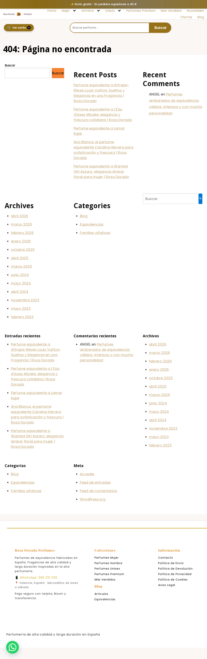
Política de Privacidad (175, 574)
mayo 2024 (21, 283)
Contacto (165, 558)
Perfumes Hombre (108, 563)
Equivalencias (92, 224)
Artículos (101, 594)
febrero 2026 (22, 232)
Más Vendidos (105, 580)
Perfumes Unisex (107, 569)
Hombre (87, 11)
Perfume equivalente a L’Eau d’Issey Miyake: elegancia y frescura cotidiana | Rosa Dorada (103, 114)
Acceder (87, 474)
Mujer (66, 11)
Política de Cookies (173, 580)
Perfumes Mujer (107, 558)
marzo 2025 (21, 266)
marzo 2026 (21, 224)
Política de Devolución (175, 569)
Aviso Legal (166, 585)
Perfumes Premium (141, 11)
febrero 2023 (22, 316)
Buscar (10, 65)
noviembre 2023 (25, 300)
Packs (51, 11)
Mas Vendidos (171, 11)
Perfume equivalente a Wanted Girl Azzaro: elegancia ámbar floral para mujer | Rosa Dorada (101, 171)
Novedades (195, 11)
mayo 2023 (21, 308)
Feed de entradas (95, 482)
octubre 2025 (23, 249)
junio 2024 (20, 274)
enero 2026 (21, 241)
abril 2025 (19, 258)
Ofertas (186, 17)
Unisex (110, 11)
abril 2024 (19, 291)
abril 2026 (19, 215)
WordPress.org (92, 499)
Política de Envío (171, 563)
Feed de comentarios (98, 490)
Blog (200, 17)
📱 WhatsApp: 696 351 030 (36, 577)
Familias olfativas (95, 232)
